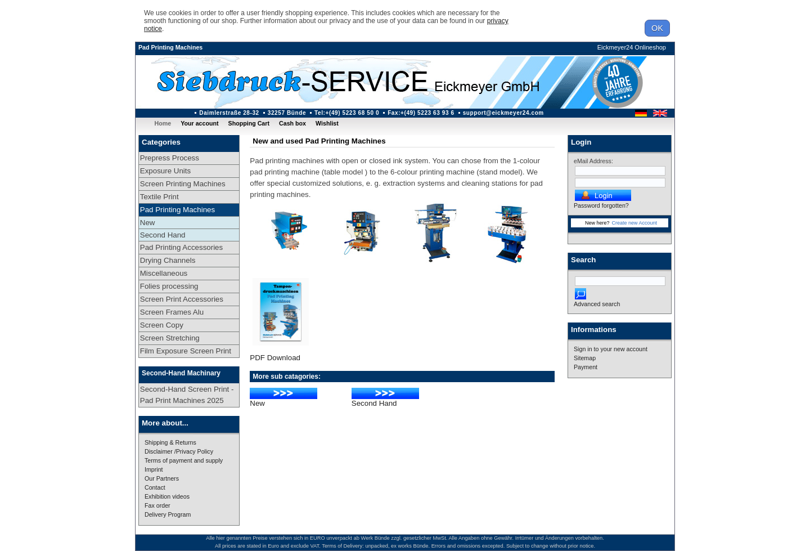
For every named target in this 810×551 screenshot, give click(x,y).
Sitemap (585, 358)
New (147, 222)
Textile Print (159, 196)
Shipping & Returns (170, 442)
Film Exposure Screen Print (185, 351)
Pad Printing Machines (170, 47)
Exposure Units (165, 171)
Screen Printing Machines (183, 184)
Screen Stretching (170, 338)
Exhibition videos (167, 496)
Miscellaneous (163, 273)
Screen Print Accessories (181, 299)
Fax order (157, 505)
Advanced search (597, 304)
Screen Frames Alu (172, 312)
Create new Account (634, 223)
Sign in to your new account (610, 349)
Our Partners (162, 478)
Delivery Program (168, 514)
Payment (585, 367)
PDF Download (275, 357)
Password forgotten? (601, 205)
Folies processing (169, 286)
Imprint (154, 469)
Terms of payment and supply (184, 460)
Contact (155, 487)
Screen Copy (161, 325)
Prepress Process (169, 158)
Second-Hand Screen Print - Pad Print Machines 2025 (187, 395)
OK (657, 28)
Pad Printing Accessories (181, 247)
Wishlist (327, 123)
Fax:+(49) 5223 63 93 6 (421, 113)
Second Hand (163, 235)
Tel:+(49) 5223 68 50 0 (346, 113)
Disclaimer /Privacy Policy (179, 451)
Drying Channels (168, 260)
